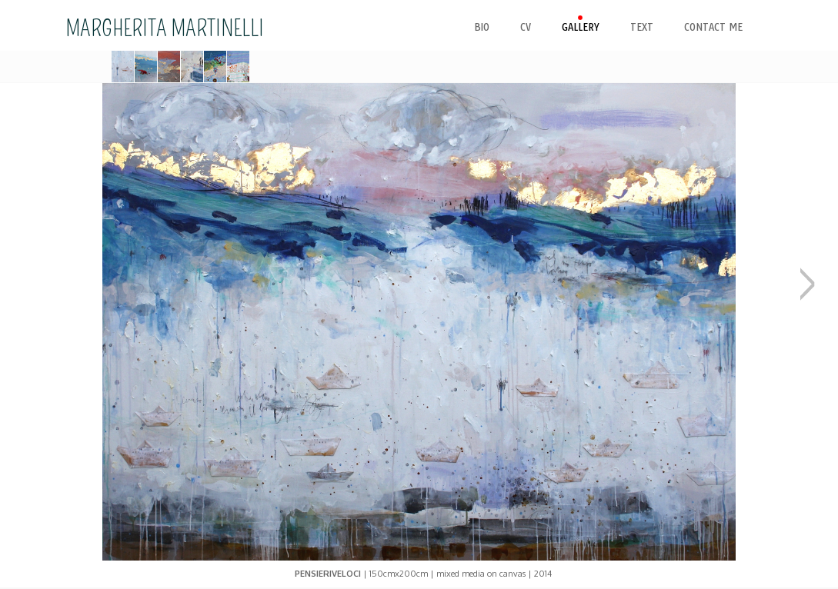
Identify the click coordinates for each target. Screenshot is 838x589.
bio (481, 27)
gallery (580, 27)
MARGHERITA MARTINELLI (164, 28)
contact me (713, 27)
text (641, 27)
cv (525, 27)
